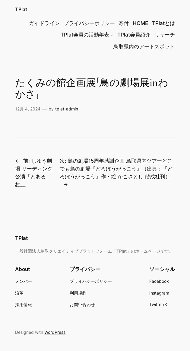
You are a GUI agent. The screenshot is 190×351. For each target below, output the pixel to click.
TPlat (21, 9)
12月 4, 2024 (27, 108)
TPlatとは (163, 23)
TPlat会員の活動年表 (85, 35)
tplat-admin (66, 108)
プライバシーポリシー (89, 23)
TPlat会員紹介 (133, 35)
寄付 (124, 23)
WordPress (54, 332)
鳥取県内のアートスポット (144, 46)
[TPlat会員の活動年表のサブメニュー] (111, 34)
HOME (140, 23)
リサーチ (164, 35)
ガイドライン (44, 23)
